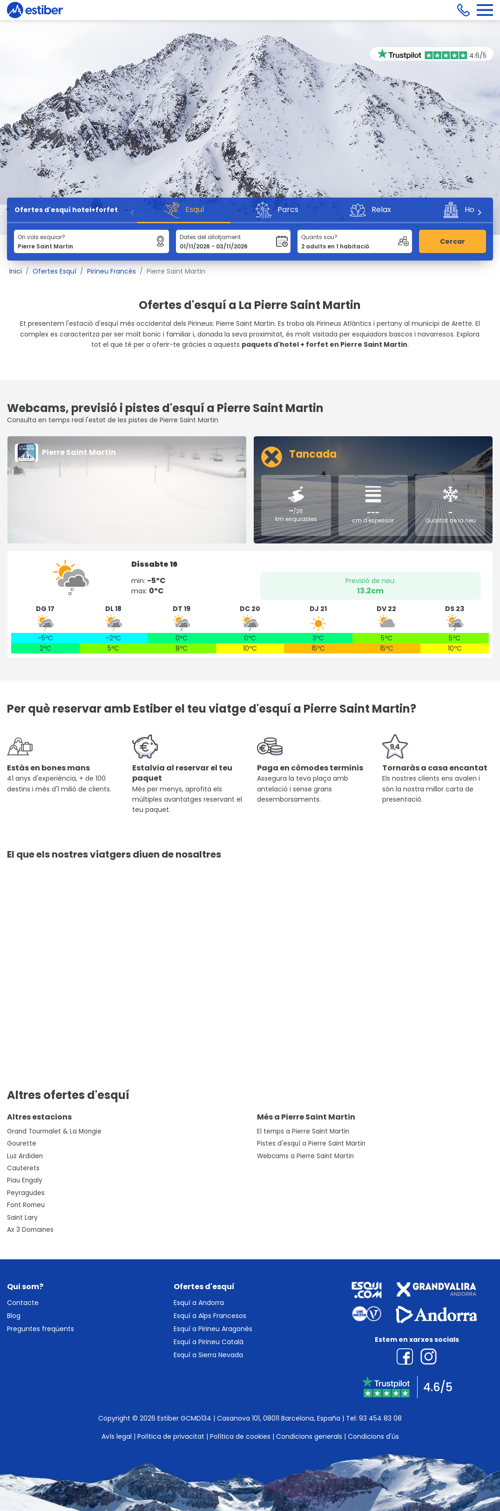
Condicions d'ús (373, 1436)
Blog (13, 1315)
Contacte (23, 1302)
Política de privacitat (170, 1436)
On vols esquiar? (41, 237)
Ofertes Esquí (54, 271)
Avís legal (116, 1436)
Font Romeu (26, 1205)
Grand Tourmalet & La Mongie (54, 1131)
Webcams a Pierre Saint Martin (305, 1156)
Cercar (452, 241)
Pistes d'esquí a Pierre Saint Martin (311, 1143)
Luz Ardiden (25, 1156)
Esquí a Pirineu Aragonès (213, 1328)
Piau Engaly (24, 1180)
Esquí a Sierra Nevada (208, 1355)
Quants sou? (319, 237)
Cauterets (23, 1168)
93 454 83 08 (380, 1418)
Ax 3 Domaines (30, 1229)
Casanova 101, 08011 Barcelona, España (278, 1418)
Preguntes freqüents (40, 1328)
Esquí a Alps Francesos (210, 1315)
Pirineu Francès (111, 271)
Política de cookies (240, 1436)
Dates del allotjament (210, 237)
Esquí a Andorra (199, 1302)
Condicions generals (309, 1436)
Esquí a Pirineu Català (208, 1341)
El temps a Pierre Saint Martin (303, 1131)
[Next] (479, 212)
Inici (15, 271)
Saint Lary (22, 1217)
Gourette (21, 1143)
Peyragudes (26, 1192)
